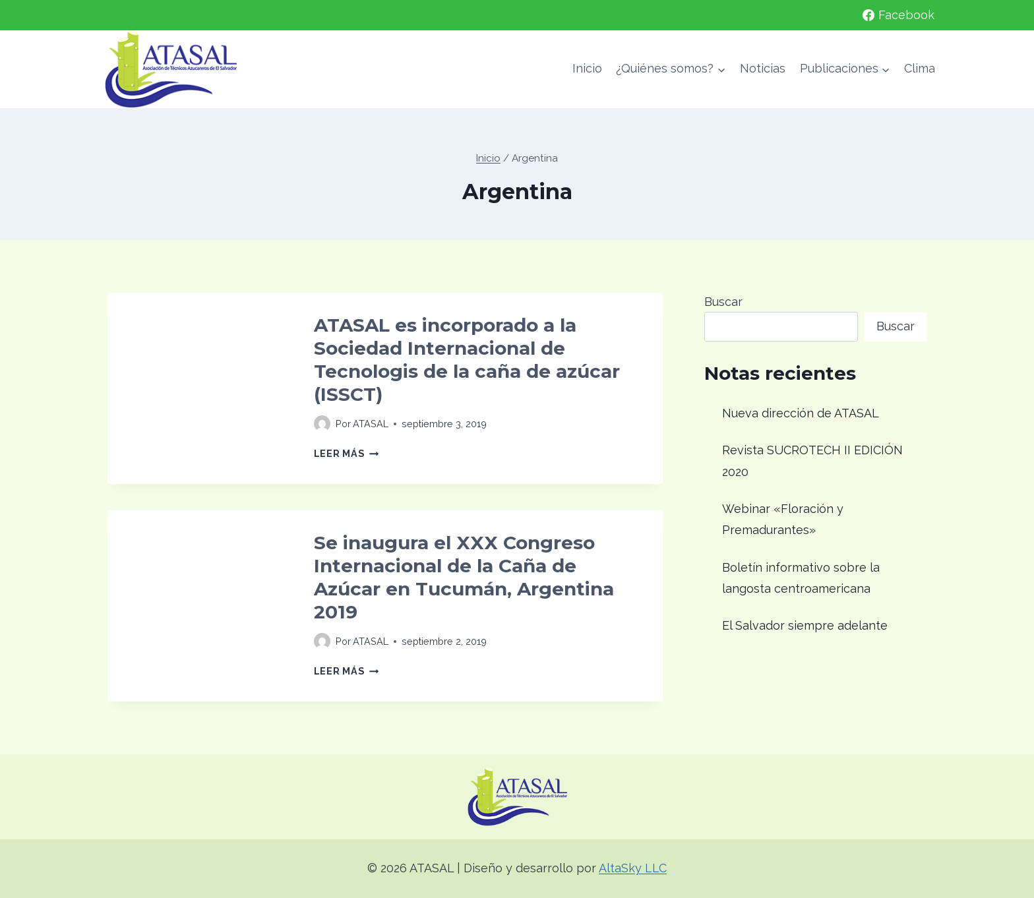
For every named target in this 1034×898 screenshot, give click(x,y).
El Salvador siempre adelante (805, 625)
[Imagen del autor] (322, 423)
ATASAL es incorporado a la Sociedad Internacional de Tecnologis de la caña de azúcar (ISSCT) (467, 359)
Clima (919, 68)
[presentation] (200, 385)
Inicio (587, 68)
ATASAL (370, 423)
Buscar (723, 302)
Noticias (762, 68)
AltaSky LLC (633, 868)
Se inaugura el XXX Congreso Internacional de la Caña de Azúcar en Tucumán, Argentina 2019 (464, 577)
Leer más (346, 453)
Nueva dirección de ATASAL (800, 413)
